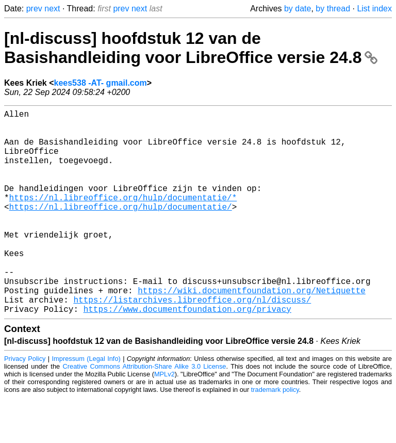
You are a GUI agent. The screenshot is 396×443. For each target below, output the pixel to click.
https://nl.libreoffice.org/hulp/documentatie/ (120, 229)
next (52, 8)
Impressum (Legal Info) (86, 404)
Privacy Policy (24, 404)
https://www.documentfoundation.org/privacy (187, 354)
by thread (333, 8)
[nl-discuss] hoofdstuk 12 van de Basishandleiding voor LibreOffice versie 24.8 (190, 48)
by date (297, 8)
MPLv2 (164, 419)
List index (374, 8)
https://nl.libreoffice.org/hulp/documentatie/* (123, 218)
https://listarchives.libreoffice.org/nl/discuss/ (192, 343)
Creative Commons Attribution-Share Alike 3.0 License (144, 412)
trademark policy (275, 435)
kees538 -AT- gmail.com (100, 82)
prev (34, 8)
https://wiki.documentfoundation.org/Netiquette (252, 331)
